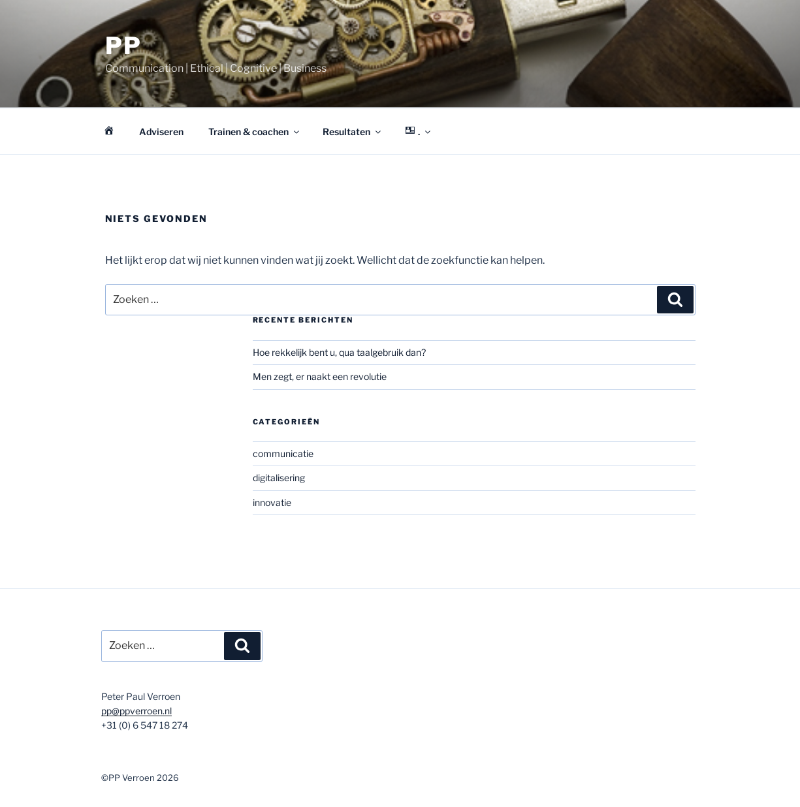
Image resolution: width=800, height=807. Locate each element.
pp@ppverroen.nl (136, 710)
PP (124, 45)
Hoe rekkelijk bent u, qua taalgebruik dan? (339, 352)
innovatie (272, 502)
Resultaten (353, 131)
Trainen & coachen (254, 131)
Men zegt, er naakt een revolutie (320, 376)
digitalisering (279, 477)
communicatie (283, 453)
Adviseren (161, 131)
